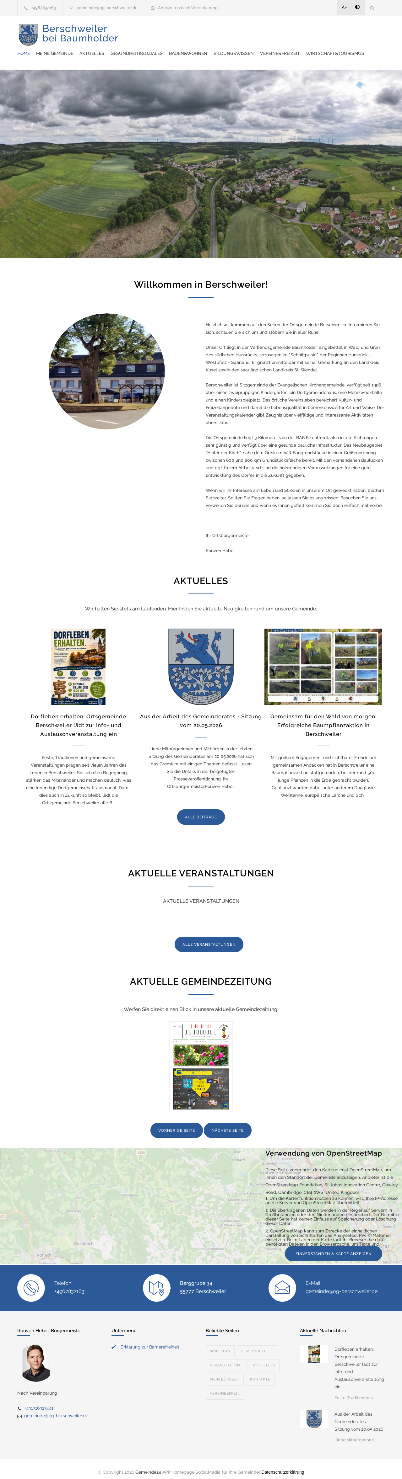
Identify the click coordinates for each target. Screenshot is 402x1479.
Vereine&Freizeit (153, 47)
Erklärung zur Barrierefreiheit (150, 1340)
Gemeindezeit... (257, 1345)
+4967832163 (43, 7)
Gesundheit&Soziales (253, 31)
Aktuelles (208, 31)
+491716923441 (38, 1401)
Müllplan (220, 1345)
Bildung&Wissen (350, 31)
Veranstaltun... (226, 1359)
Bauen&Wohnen (304, 31)
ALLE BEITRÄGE (201, 811)
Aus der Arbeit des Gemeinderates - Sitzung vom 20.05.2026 (358, 1415)
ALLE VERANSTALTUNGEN (209, 938)
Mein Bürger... (225, 1373)
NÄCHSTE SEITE (228, 1124)
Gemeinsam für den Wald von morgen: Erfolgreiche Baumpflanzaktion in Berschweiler (323, 719)
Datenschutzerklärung (282, 1465)
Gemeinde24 (148, 1465)
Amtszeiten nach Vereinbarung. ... (190, 7)
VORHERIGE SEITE (176, 1124)
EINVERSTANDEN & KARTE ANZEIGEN (334, 1247)
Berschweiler (80, 37)
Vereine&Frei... (225, 1387)
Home (139, 31)
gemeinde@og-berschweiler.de (107, 7)
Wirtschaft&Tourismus (209, 47)
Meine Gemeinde (170, 31)
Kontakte (260, 1373)
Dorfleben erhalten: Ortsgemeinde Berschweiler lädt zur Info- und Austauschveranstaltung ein (78, 719)
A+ (344, 7)
